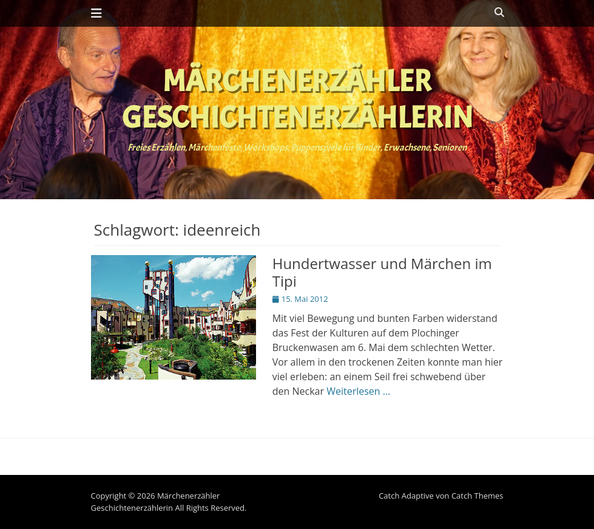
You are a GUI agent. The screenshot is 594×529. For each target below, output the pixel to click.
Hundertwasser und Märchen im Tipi (382, 272)
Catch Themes (477, 495)
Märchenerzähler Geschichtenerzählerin (297, 99)
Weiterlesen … (358, 391)
